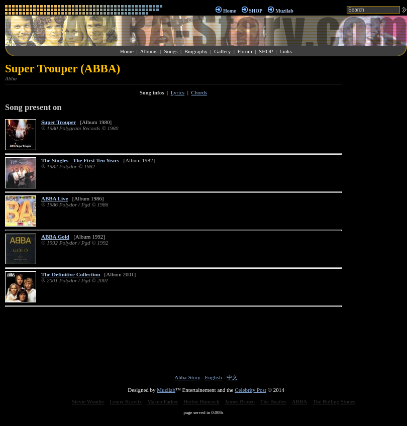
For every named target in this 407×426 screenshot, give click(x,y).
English (213, 377)
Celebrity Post (250, 390)
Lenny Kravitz (126, 401)
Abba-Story (187, 377)
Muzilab (284, 11)
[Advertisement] (377, 213)
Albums (148, 51)
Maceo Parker (162, 401)
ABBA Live (54, 198)
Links (285, 51)
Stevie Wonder (88, 401)
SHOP (255, 11)
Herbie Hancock (201, 401)
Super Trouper (58, 122)
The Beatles (273, 401)
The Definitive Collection (70, 274)
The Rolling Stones (334, 401)
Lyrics (178, 92)
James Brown (240, 401)
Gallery (222, 51)
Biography (196, 51)
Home (229, 11)
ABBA (300, 401)
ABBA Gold (55, 237)
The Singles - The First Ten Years (80, 160)
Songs (171, 51)
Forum (244, 51)
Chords (199, 92)
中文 (232, 377)
